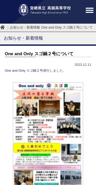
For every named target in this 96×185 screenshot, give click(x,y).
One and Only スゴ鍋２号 (24, 70)
